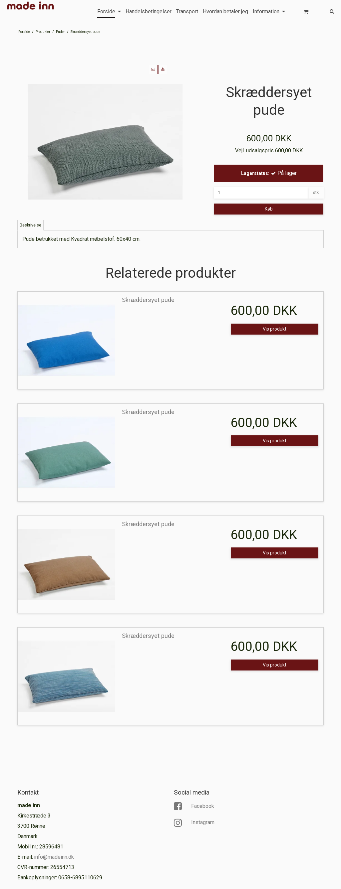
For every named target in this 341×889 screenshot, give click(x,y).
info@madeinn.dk (54, 857)
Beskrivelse (30, 225)
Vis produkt (274, 329)
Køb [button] (269, 209)
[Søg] (327, 11)
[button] (153, 69)
